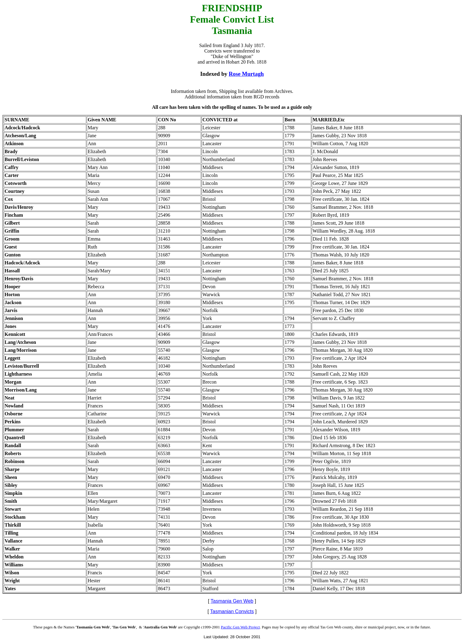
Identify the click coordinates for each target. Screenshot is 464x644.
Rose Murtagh (246, 74)
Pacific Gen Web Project (240, 627)
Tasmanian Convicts (232, 611)
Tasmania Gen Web (232, 601)
